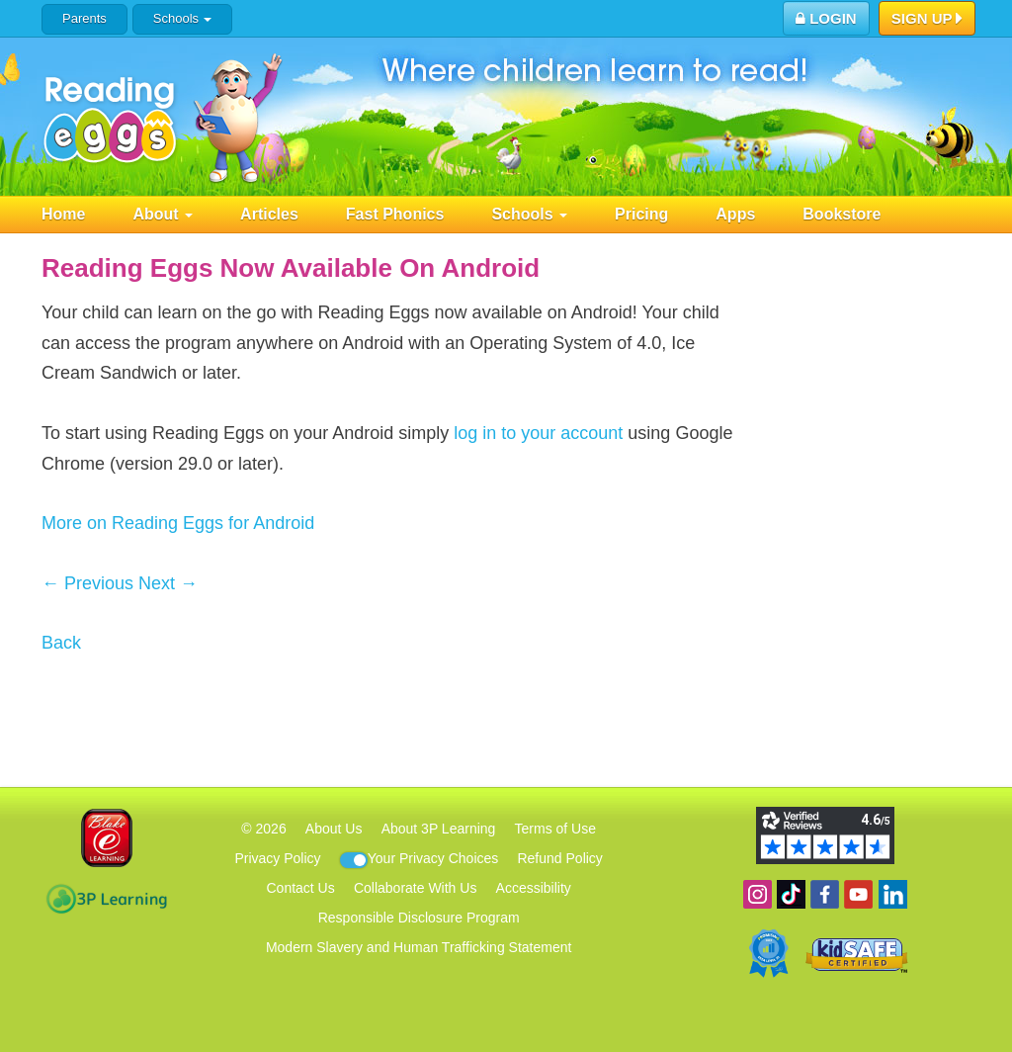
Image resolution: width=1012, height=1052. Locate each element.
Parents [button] (84, 18)
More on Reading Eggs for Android (178, 523)
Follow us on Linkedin (893, 894)
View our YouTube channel (858, 894)
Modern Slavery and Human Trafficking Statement (418, 947)
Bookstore (841, 214)
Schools (182, 18)
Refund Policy (559, 858)
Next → (168, 583)
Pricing (641, 214)
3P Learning (106, 899)
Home (63, 214)
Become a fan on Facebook (824, 894)
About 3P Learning (438, 828)
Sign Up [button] (927, 20)
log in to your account (538, 433)
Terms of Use (555, 828)
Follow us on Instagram (757, 894)
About (162, 214)
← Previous (87, 583)
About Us (334, 828)
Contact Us (300, 888)
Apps (735, 214)
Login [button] (826, 18)
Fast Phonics (395, 214)
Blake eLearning (106, 838)
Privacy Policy (277, 858)
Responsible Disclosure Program (419, 917)
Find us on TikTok (791, 894)
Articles (269, 214)
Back (61, 643)
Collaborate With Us (415, 888)
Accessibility (533, 888)
